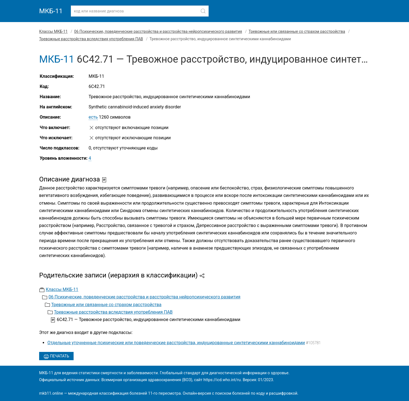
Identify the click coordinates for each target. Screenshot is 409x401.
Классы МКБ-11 (53, 31)
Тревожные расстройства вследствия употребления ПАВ (91, 39)
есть (93, 117)
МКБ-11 (51, 11)
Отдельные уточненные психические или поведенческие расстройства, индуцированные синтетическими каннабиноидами (176, 342)
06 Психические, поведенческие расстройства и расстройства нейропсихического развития (158, 31)
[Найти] (203, 11)
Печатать (56, 356)
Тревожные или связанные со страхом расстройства (297, 31)
